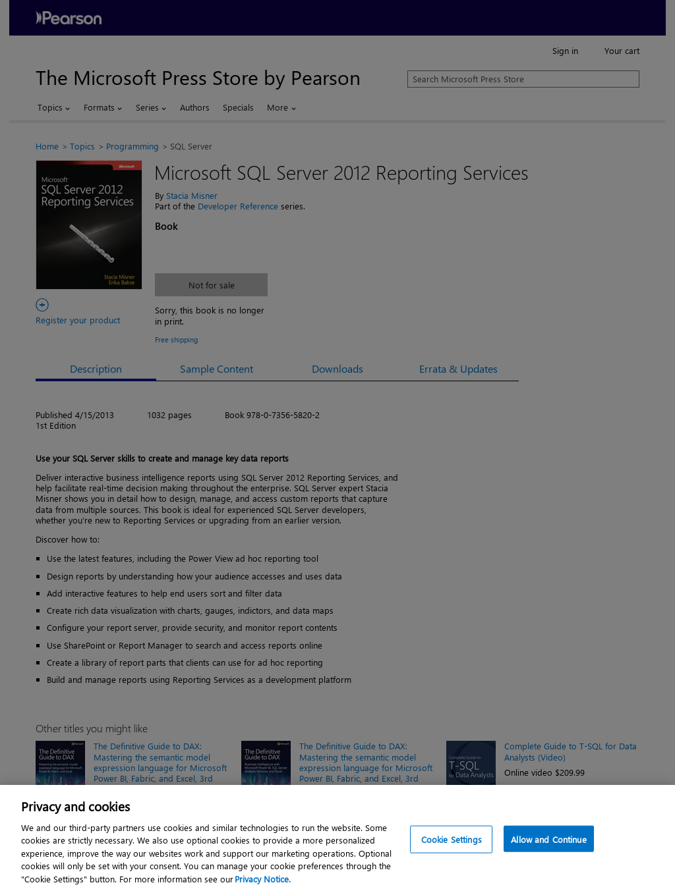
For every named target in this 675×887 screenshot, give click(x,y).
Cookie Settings (451, 844)
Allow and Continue (548, 844)
